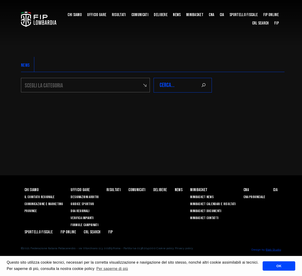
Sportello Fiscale (244, 14)
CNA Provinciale (254, 197)
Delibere (161, 14)
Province (30, 211)
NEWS (25, 65)
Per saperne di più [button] (112, 269)
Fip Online (271, 14)
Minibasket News (202, 197)
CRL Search (260, 23)
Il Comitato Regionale (39, 197)
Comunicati (139, 14)
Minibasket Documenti (205, 211)
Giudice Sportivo (82, 204)
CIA (222, 14)
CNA (211, 14)
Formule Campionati (84, 225)
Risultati (119, 14)
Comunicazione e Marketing (43, 204)
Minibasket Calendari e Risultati (213, 204)
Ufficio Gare (96, 14)
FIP (276, 23)
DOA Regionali (80, 211)
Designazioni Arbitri (85, 197)
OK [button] (278, 266)
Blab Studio (273, 249)
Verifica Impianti (82, 218)
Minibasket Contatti (204, 218)
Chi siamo (75, 14)
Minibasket (194, 14)
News (177, 14)
